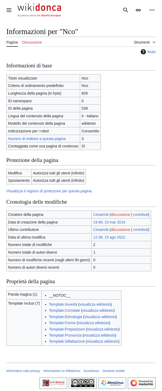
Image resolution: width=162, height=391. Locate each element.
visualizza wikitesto (94, 304)
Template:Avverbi (63, 304)
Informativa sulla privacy (23, 371)
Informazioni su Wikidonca (61, 371)
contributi (140, 214)
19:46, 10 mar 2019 (109, 222)
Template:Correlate (64, 310)
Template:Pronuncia (65, 335)
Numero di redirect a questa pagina (37, 139)
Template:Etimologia (65, 317)
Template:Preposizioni (67, 329)
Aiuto (147, 51)
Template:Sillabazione (67, 341)
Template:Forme (62, 323)
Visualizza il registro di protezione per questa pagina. (49, 191)
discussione (120, 214)
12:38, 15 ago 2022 (109, 237)
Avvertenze (91, 371)
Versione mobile (113, 371)
